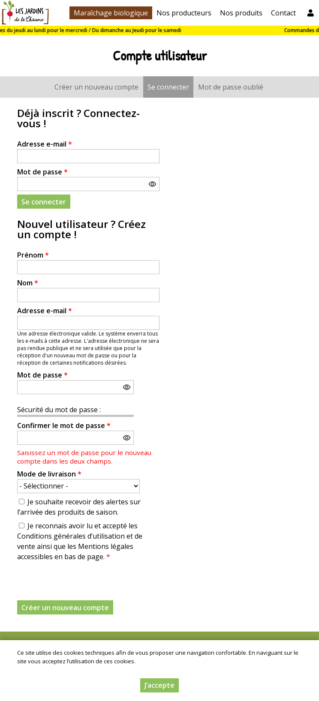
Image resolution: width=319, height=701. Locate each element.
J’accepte (159, 685)
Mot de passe (42, 172)
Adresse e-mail (44, 144)
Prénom (33, 255)
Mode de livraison (49, 474)
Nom (27, 283)
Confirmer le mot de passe (64, 425)
